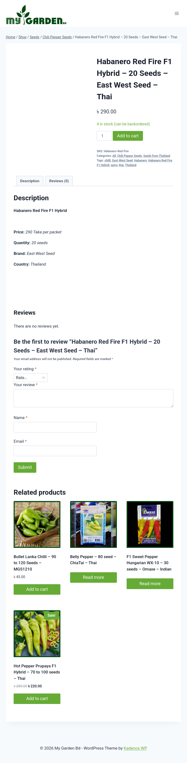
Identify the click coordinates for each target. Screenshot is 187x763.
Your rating (25, 368)
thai (121, 165)
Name (21, 417)
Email (20, 441)
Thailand (130, 165)
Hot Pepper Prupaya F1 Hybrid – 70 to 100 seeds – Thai (37, 672)
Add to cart (128, 135)
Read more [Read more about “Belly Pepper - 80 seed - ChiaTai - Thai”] (93, 577)
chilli (107, 160)
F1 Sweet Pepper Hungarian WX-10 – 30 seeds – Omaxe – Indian (149, 563)
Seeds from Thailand (156, 156)
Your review (26, 384)
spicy (114, 165)
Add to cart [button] (37, 589)
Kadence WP (135, 748)
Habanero (140, 160)
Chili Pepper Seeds (129, 156)
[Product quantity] (104, 136)
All (114, 156)
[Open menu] (176, 13)
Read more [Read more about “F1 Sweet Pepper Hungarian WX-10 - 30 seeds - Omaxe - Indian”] (150, 583)
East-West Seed (122, 160)
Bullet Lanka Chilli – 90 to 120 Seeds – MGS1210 (35, 563)
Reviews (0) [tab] (59, 181)
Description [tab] (29, 181)
